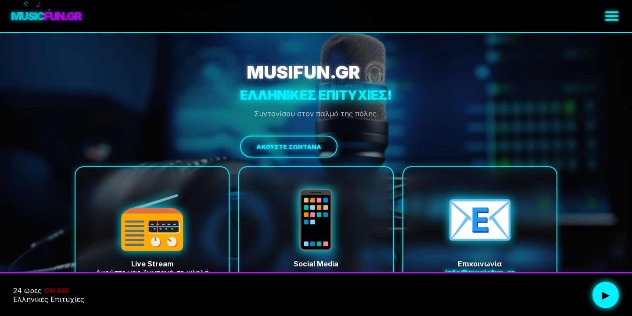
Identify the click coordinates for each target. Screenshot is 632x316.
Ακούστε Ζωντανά (288, 146)
